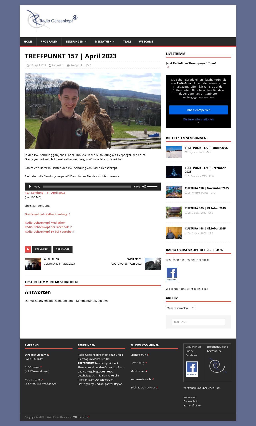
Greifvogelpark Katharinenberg (47, 214)
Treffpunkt (77, 65)
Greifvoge (63, 249)
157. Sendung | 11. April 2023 (45, 193)
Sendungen (74, 41)
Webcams (146, 41)
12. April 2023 (38, 65)
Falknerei (41, 249)
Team (127, 41)
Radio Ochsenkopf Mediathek (45, 222)
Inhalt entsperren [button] (198, 110)
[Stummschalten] (144, 187)
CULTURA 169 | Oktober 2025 (205, 208)
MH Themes (81, 417)
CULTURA (106, 371)
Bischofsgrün (140, 354)
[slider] (87, 187)
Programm (49, 41)
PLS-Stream (33, 367)
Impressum (190, 397)
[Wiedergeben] (30, 187)
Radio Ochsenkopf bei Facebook (48, 227)
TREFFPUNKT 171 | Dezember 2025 (205, 169)
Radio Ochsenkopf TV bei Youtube (49, 231)
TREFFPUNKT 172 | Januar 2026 (206, 148)
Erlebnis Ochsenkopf (144, 387)
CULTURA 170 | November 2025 (207, 188)
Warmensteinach (142, 379)
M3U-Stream (34, 379)
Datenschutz (191, 401)
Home (28, 41)
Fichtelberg (139, 363)
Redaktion (58, 65)
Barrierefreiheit (192, 405)
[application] (93, 187)
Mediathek (103, 41)
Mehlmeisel (139, 371)
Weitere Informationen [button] (198, 119)
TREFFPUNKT (86, 363)
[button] (9, 417)
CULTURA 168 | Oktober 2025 (205, 228)
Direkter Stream (37, 354)
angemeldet (46, 301)
